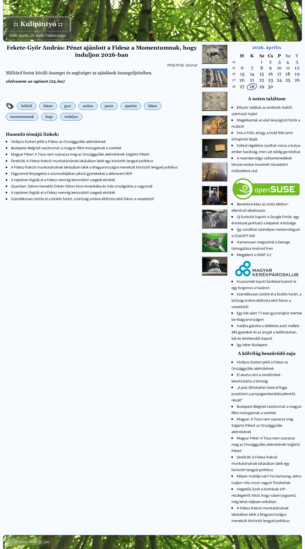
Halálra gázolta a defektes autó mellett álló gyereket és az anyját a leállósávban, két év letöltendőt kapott (265, 332)
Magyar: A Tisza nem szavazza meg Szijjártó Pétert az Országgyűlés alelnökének (262, 425)
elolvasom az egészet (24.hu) (35, 81)
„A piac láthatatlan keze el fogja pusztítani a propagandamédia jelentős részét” (263, 394)
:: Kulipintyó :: (38, 24)
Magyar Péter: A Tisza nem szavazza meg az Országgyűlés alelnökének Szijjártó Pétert (80, 154)
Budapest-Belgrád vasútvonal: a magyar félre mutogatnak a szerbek (66, 147)
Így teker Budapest (252, 344)
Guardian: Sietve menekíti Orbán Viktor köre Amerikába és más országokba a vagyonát (82, 186)
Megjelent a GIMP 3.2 (254, 254)
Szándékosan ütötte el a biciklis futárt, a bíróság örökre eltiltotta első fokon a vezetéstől (82, 198)
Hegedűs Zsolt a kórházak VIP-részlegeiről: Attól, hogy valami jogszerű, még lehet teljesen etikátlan (263, 495)
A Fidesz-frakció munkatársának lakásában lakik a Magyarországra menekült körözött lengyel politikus (94, 167)
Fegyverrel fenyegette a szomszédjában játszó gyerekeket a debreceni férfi (71, 173)
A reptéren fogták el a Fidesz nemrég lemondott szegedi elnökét (63, 179)
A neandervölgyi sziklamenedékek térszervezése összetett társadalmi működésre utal (261, 164)
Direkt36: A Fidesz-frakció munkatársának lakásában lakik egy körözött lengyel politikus (82, 160)
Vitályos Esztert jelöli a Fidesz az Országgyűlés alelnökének (58, 141)
